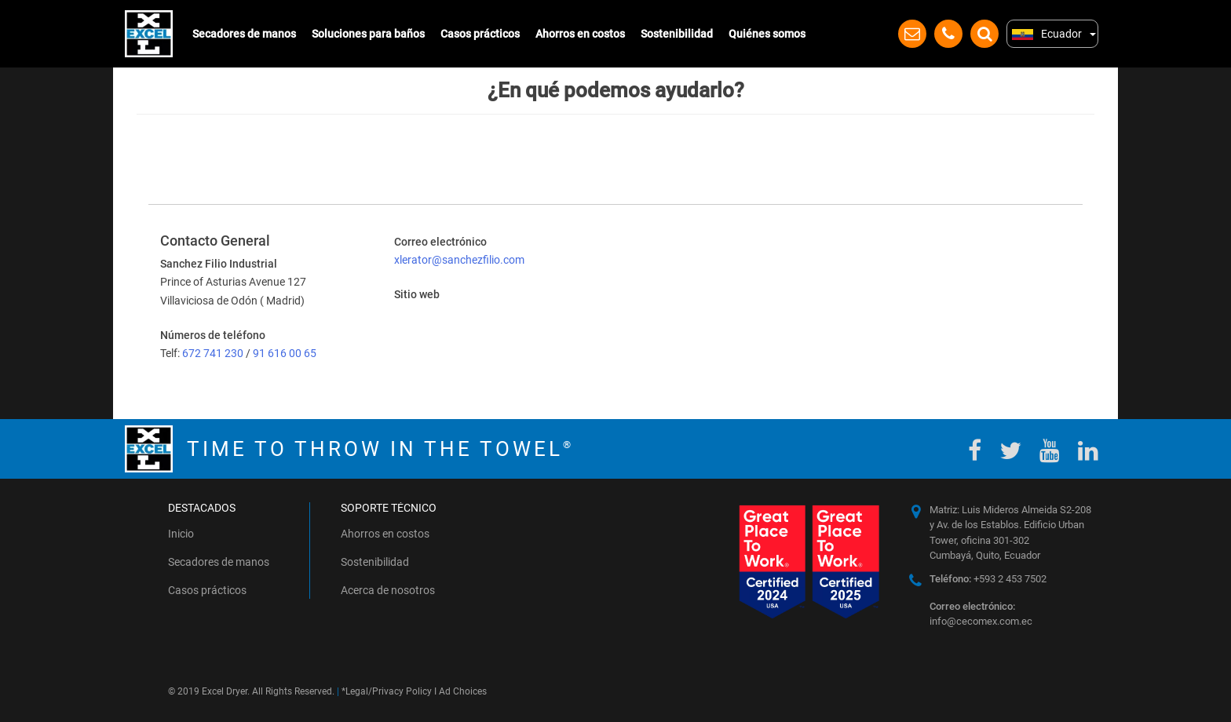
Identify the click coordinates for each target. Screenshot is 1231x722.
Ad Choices (463, 691)
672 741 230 (214, 353)
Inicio (181, 533)
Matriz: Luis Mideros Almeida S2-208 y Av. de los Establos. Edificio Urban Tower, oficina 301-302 (1010, 525)
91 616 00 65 (284, 353)
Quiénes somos (767, 33)
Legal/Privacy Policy (388, 691)
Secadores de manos (244, 33)
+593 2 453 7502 (988, 579)
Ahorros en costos (580, 33)
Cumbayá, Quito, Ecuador (985, 555)
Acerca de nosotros (388, 590)
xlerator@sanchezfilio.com (459, 259)
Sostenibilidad (677, 33)
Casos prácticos (480, 33)
